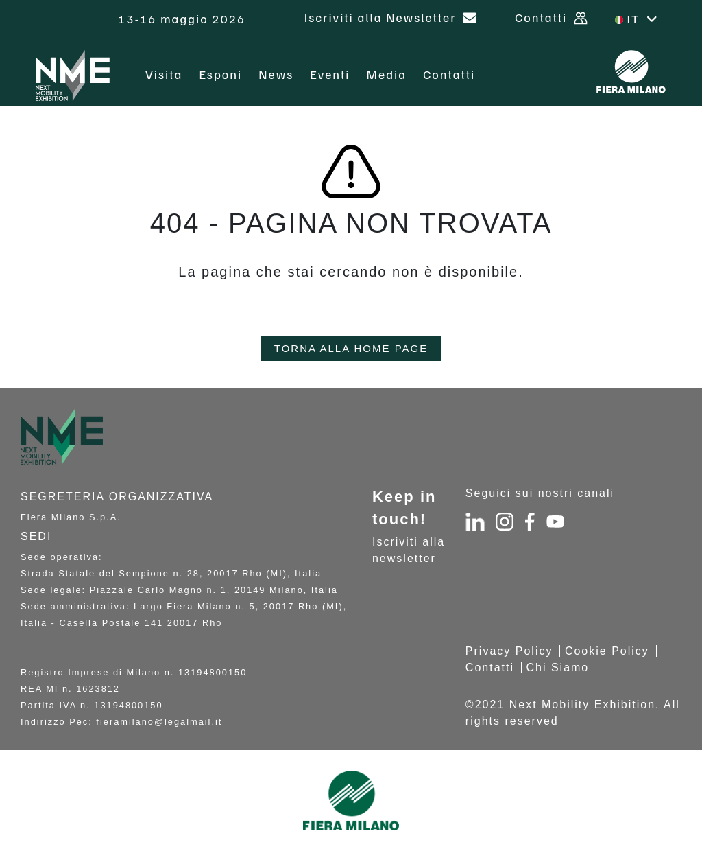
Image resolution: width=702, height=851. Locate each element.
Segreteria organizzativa (117, 496)
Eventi (330, 74)
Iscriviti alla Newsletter (390, 17)
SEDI (36, 536)
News (275, 74)
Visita (163, 74)
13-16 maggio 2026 (184, 18)
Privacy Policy (509, 651)
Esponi (220, 74)
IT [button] (637, 18)
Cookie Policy (607, 651)
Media (387, 74)
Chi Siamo (557, 667)
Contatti (551, 17)
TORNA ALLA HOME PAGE (351, 348)
